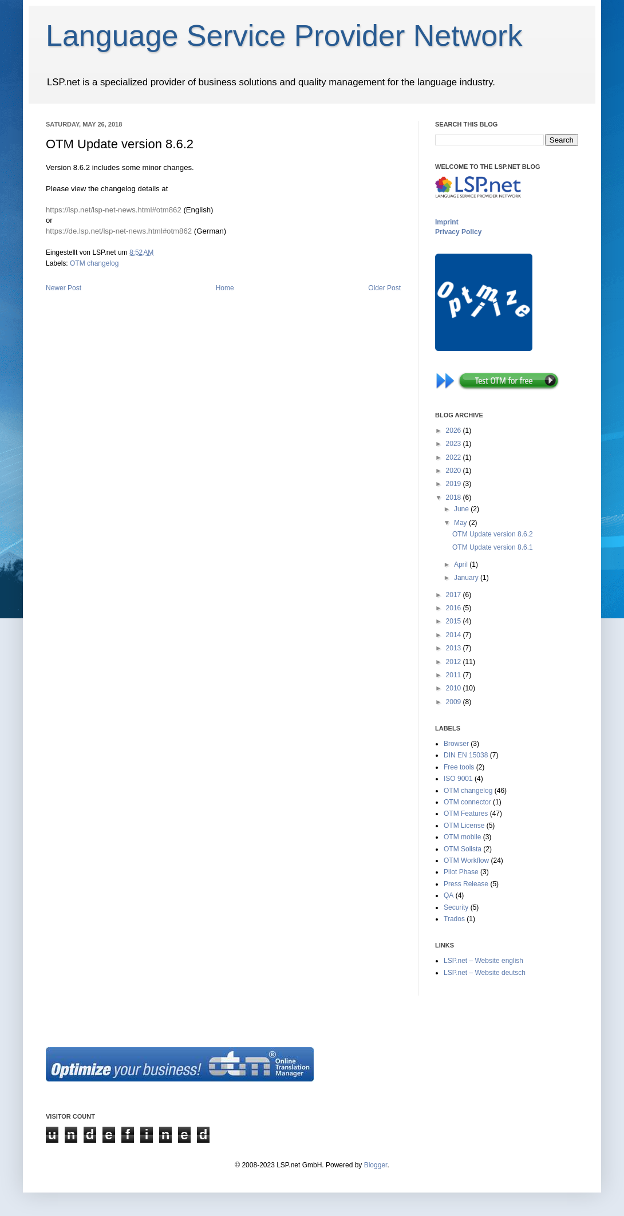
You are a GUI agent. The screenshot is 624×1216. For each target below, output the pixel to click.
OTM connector (467, 802)
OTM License (464, 826)
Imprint (447, 222)
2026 (454, 431)
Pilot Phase (461, 872)
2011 (454, 675)
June (462, 509)
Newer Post (63, 288)
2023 (454, 444)
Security (456, 907)
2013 (454, 648)
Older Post (384, 288)
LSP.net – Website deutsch (485, 973)
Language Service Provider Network (284, 35)
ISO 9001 (458, 779)
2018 (454, 497)
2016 (454, 608)
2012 (454, 662)
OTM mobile (462, 837)
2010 (454, 688)
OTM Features (466, 814)
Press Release (466, 884)
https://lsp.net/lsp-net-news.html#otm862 (113, 210)
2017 (454, 595)
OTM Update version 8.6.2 (492, 534)
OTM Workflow (466, 860)
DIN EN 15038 (466, 755)
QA (448, 895)
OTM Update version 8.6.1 (492, 547)
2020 (454, 471)
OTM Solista (462, 849)
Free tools (459, 767)
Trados (454, 919)
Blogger (376, 1165)
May (461, 523)
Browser (456, 744)
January (467, 578)
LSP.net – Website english (483, 961)
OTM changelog (94, 263)
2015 (454, 621)
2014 (454, 635)
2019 (454, 484)
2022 (454, 457)
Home (225, 288)
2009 (454, 702)
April (461, 564)
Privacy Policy (458, 232)
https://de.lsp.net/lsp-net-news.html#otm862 (119, 231)
